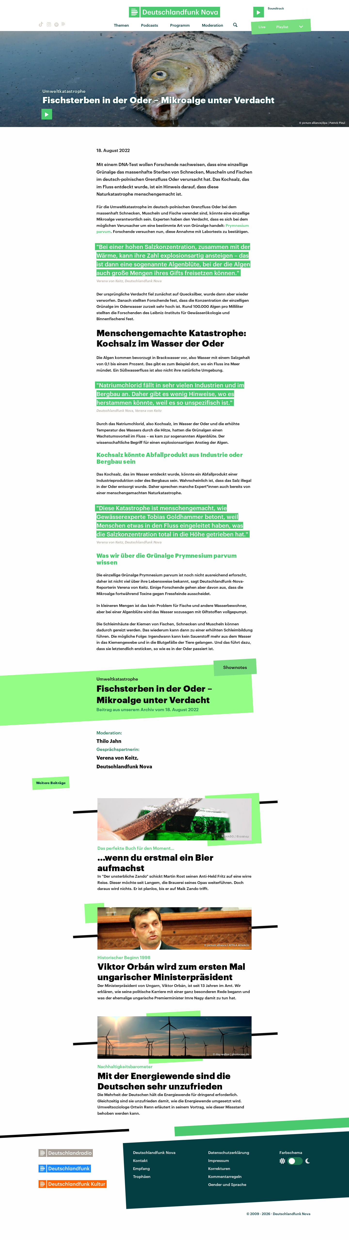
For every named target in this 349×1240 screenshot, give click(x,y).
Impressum (218, 1160)
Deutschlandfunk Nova (154, 1152)
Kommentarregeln (225, 1176)
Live (262, 27)
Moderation (212, 25)
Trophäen (142, 1176)
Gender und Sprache (227, 1184)
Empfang (141, 1168)
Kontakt (140, 1160)
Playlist (282, 27)
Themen (121, 25)
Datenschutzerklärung (228, 1152)
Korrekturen (219, 1168)
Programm (180, 25)
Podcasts (149, 25)
